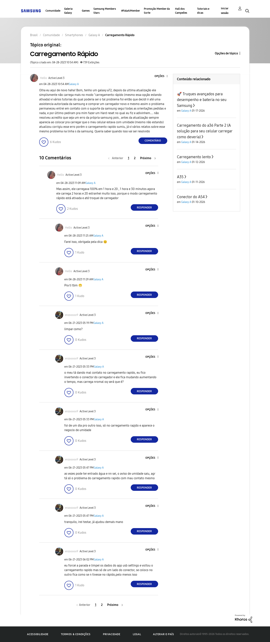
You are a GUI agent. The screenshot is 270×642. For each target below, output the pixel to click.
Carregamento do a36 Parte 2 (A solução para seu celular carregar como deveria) (204, 131)
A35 (180, 177)
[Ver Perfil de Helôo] (43, 78)
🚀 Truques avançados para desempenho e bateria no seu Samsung (201, 100)
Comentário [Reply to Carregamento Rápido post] (153, 140)
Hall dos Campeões (181, 10)
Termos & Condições (75, 634)
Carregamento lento (194, 157)
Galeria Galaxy (68, 10)
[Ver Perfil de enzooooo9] (71, 315)
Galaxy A (74, 84)
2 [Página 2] (134, 158)
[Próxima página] (148, 158)
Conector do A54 (191, 197)
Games (86, 10)
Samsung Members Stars (104, 10)
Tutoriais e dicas (203, 10)
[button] (160, 76)
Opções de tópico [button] (226, 53)
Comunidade (52, 10)
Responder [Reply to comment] (144, 207)
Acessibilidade (37, 634)
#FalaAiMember (130, 10)
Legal (137, 634)
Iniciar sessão (225, 11)
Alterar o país (163, 634)
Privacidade (111, 634)
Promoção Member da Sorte (157, 10)
